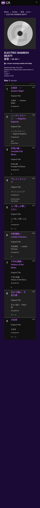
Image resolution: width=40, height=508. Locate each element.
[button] (36, 2)
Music (6, 12)
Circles (14, 12)
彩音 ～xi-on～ (26, 12)
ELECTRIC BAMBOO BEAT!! (16, 14)
